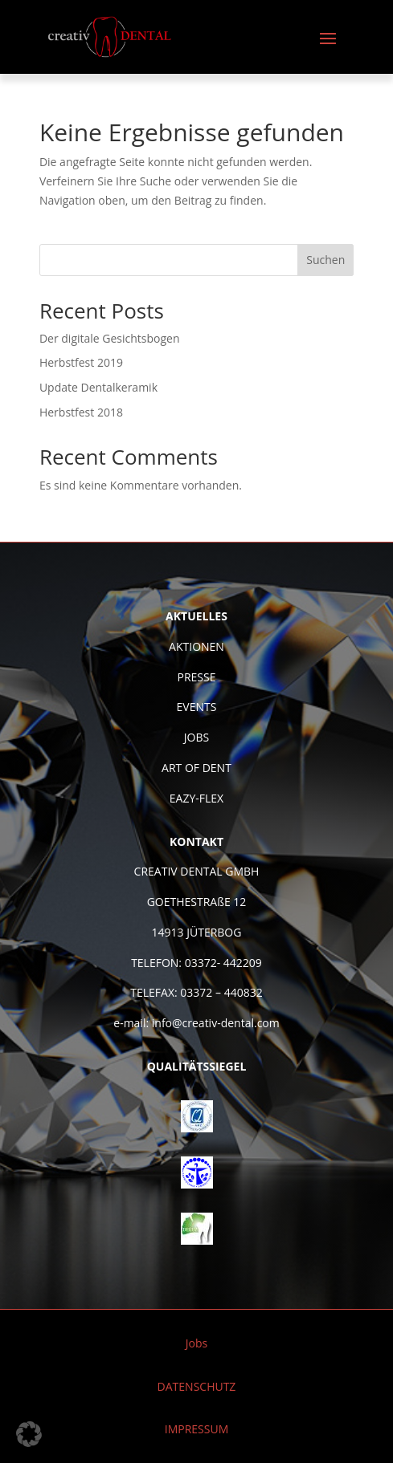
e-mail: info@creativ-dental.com (196, 1022)
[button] (29, 1434)
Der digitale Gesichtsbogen (109, 338)
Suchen (325, 259)
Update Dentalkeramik (98, 387)
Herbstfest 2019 (81, 362)
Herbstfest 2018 (81, 412)
